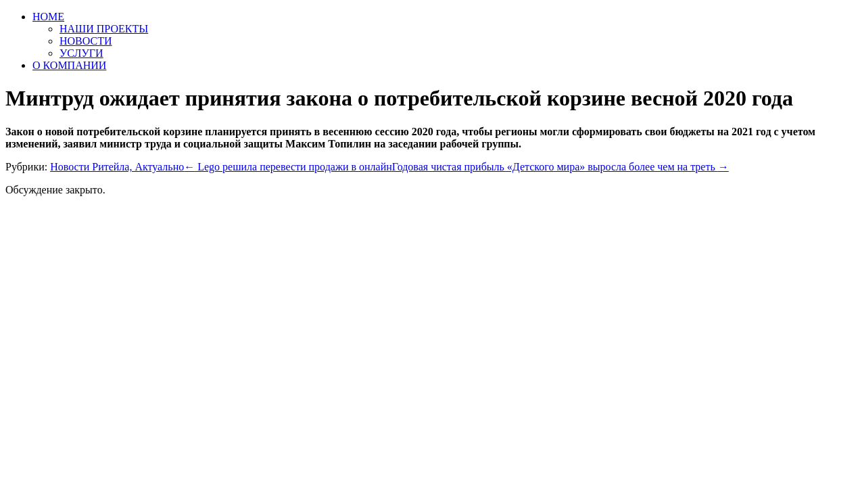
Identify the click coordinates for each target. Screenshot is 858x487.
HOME (48, 16)
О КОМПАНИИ (69, 65)
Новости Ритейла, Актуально (117, 166)
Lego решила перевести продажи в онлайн (288, 166)
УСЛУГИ (81, 53)
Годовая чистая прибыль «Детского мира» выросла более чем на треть (560, 166)
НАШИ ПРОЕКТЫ (103, 28)
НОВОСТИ (85, 41)
